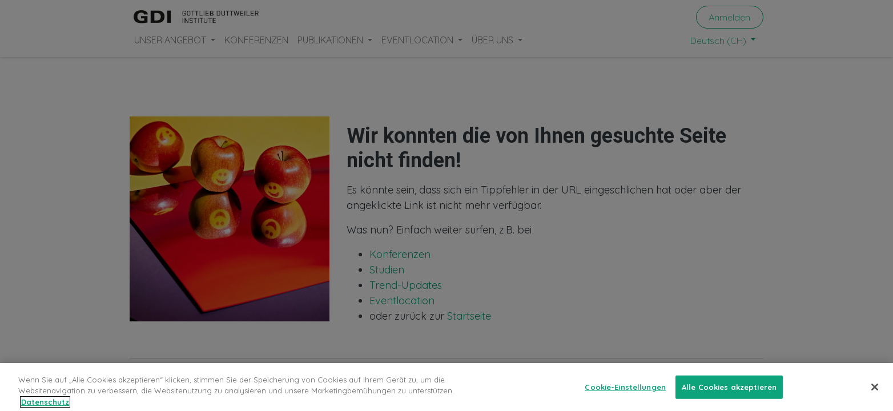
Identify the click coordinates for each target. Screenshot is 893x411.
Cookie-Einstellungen (625, 391)
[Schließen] (874, 392)
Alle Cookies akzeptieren (729, 391)
